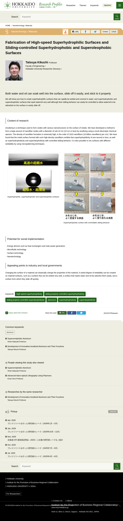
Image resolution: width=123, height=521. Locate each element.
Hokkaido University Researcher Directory (43, 69)
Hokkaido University (15, 479)
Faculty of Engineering (35, 66)
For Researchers (13, 494)
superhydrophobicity (67, 300)
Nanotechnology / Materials (22, 26)
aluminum (52, 300)
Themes (82, 5)
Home (7, 26)
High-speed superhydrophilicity (29, 294)
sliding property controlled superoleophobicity (25, 300)
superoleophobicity (87, 300)
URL (75, 32)
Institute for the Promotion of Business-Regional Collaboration (32, 482)
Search (14, 17)
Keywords (94, 5)
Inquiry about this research (16, 312)
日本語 (113, 32)
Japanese (107, 5)
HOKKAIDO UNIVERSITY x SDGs (21, 486)
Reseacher (70, 5)
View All (113, 412)
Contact (105, 32)
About (69, 501)
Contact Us (57, 501)
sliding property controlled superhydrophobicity (64, 294)
